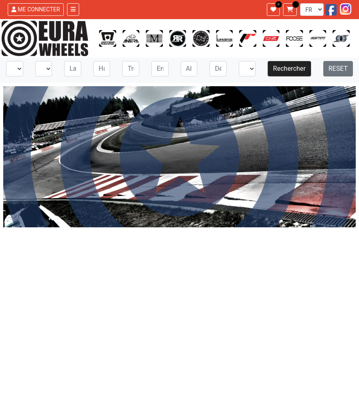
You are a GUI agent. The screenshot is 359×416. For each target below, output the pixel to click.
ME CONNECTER (35, 9)
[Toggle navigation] (73, 9)
